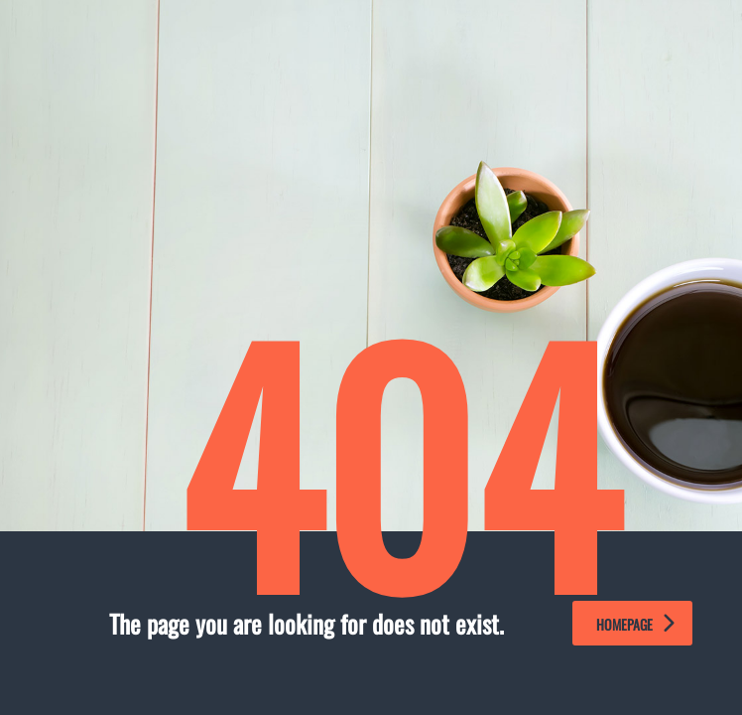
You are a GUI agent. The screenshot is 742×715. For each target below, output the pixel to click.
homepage (635, 624)
